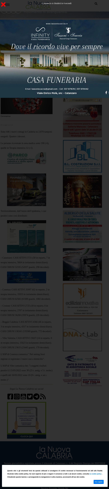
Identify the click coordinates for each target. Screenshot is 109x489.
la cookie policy (96, 474)
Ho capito (98, 482)
